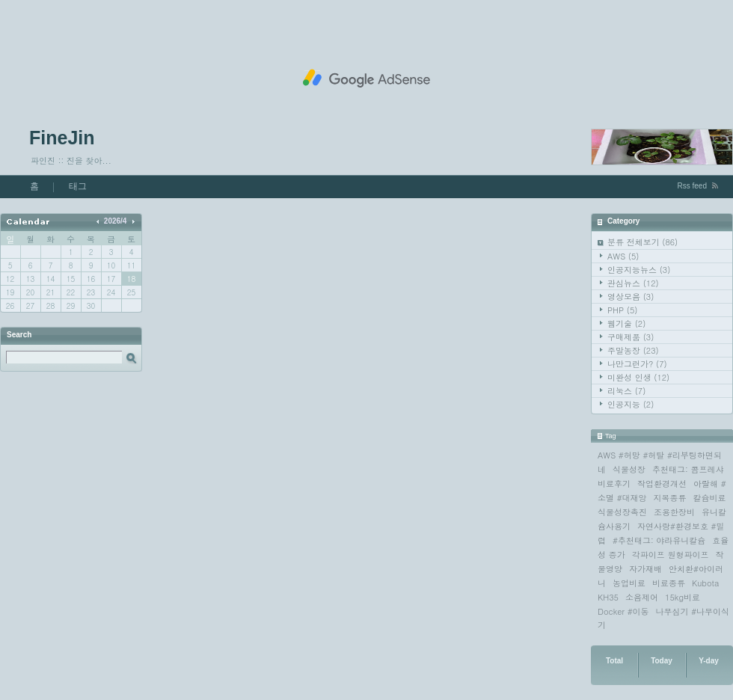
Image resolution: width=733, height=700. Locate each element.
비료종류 (668, 583)
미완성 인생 (638, 377)
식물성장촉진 (622, 512)
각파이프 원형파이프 (670, 554)
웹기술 (626, 323)
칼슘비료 (709, 497)
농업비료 (629, 583)
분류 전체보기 (642, 242)
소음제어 (641, 597)
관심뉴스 (633, 283)
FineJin (62, 137)
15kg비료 (682, 597)
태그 (78, 186)
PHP (622, 310)
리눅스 (626, 390)
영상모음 (630, 296)
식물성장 (629, 469)
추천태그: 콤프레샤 (687, 469)
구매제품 (630, 337)
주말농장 (633, 350)
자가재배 (645, 568)
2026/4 (115, 221)
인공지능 (630, 404)
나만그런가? (637, 363)
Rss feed (692, 186)
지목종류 (670, 497)
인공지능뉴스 (638, 269)
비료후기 (614, 483)
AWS (623, 256)
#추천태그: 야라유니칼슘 (659, 540)
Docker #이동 (623, 611)
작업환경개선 (662, 483)
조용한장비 (674, 512)
